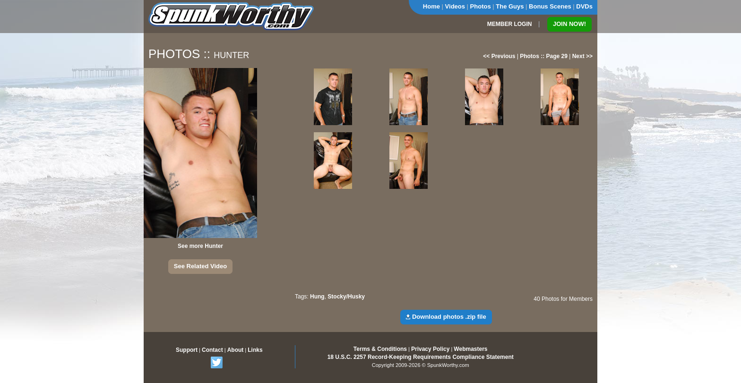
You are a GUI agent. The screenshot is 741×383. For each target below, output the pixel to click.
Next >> (582, 56)
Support (187, 350)
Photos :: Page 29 (544, 56)
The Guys (510, 6)
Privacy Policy (430, 349)
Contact (212, 350)
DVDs (584, 6)
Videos (455, 6)
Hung (317, 296)
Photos (480, 6)
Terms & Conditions (380, 349)
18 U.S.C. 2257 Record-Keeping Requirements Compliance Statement (420, 357)
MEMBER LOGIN (509, 24)
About (235, 350)
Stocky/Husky (346, 296)
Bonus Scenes (550, 6)
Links (255, 350)
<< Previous (499, 56)
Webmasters (470, 349)
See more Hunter (200, 246)
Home (431, 6)
